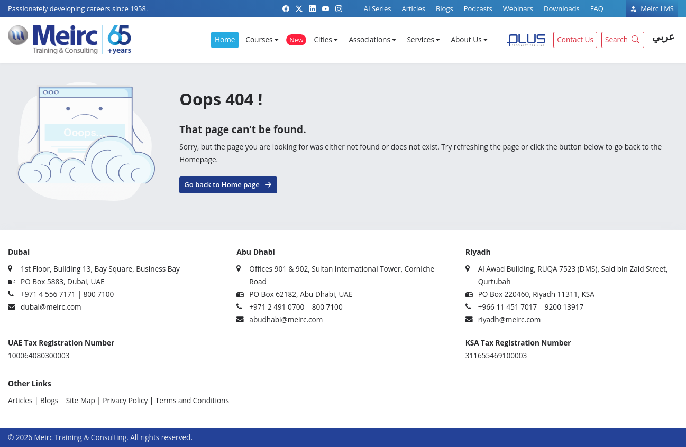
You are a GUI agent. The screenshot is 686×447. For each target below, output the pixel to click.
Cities (326, 39)
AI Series (377, 8)
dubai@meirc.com (51, 307)
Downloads (562, 8)
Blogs (444, 8)
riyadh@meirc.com (509, 319)
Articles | (23, 400)
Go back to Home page (228, 183)
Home (225, 39)
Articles (413, 8)
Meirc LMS (652, 8)
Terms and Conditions (192, 400)
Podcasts (478, 8)
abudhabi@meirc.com (286, 319)
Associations (372, 39)
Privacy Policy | (128, 400)
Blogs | (52, 400)
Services (423, 39)
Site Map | (83, 400)
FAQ (596, 8)
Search (623, 39)
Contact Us (575, 39)
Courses (262, 39)
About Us (469, 39)
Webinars (518, 8)
